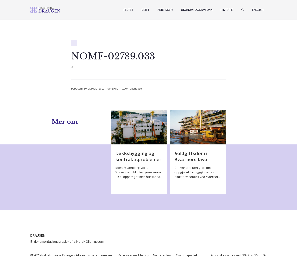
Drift (145, 9)
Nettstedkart (163, 255)
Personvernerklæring (133, 255)
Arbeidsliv (165, 9)
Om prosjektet (186, 255)
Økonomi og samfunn (197, 9)
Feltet (128, 9)
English (257, 9)
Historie (226, 9)
